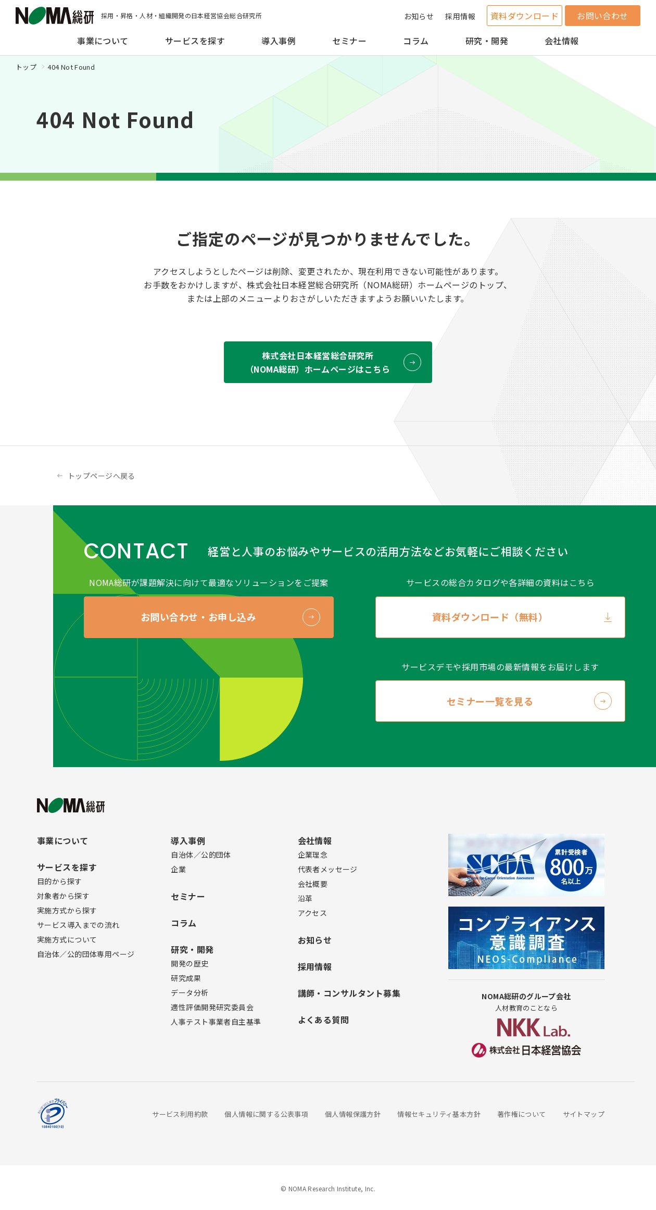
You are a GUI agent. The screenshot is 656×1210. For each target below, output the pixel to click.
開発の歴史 (189, 963)
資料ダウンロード (524, 15)
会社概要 (313, 883)
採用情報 (460, 16)
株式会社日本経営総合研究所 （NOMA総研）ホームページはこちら (317, 362)
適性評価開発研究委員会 (212, 1007)
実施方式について (67, 939)
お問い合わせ (602, 15)
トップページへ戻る (101, 475)
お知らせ (419, 16)
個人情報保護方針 (353, 1114)
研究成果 (186, 978)
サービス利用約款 (180, 1114)
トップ (26, 67)
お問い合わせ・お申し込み (198, 616)
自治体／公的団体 (201, 854)
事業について (103, 40)
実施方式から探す (67, 910)
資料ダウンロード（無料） (490, 616)
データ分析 (189, 992)
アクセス (312, 913)
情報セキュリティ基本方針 (439, 1114)
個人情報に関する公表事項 (266, 1114)
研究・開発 (486, 40)
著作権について (521, 1114)
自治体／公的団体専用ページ (85, 954)
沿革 (305, 898)
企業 (178, 869)
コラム (415, 40)
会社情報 (562, 40)
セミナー (349, 40)
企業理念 (313, 854)
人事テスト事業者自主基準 (216, 1021)
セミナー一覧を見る (490, 701)
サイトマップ (583, 1114)
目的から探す (59, 881)
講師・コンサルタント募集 (349, 993)
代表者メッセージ (328, 869)
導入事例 (278, 40)
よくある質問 (323, 1019)
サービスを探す (195, 40)
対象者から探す (63, 895)
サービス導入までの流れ (78, 925)
